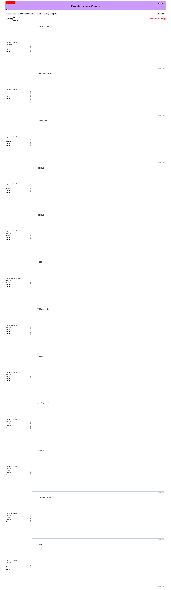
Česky (47, 14)
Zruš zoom (160, 14)
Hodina (9, 14)
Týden (21, 14)
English (53, 14)
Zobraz (9, 19)
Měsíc (27, 14)
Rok (32, 14)
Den (15, 14)
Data (39, 14)
